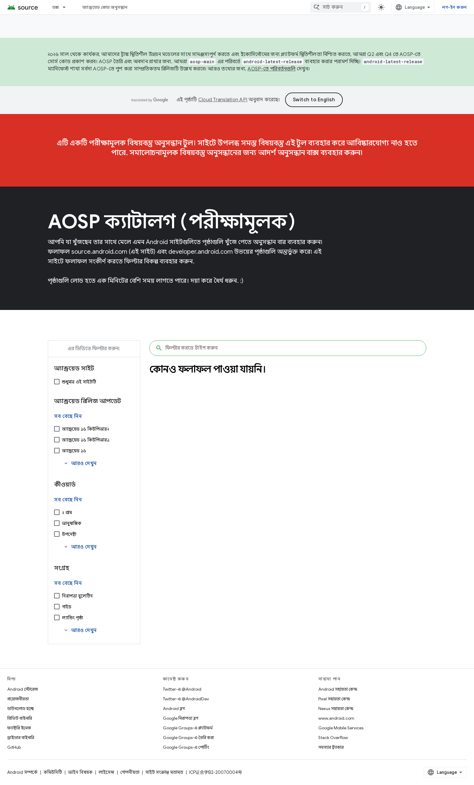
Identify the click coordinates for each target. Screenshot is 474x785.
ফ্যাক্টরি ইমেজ (19, 728)
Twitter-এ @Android (182, 689)
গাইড (66, 607)
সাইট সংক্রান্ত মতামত (164, 772)
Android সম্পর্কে (22, 772)
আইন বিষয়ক (80, 772)
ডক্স (55, 7)
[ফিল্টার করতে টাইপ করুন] (288, 348)
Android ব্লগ (174, 708)
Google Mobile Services (340, 728)
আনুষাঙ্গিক (71, 523)
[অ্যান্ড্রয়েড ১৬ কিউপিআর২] (57, 429)
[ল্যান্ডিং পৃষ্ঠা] (57, 617)
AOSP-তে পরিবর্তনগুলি (272, 69)
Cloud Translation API (222, 100)
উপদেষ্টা (69, 534)
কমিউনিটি (53, 772)
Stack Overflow (333, 737)
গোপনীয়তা (129, 772)
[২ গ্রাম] (57, 512)
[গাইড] (57, 606)
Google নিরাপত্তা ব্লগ (180, 718)
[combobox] (340, 7)
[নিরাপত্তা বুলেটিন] (57, 595)
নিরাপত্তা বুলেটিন (77, 596)
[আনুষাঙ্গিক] (57, 523)
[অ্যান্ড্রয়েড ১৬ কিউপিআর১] (57, 439)
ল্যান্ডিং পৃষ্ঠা (72, 618)
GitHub (14, 747)
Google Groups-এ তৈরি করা (188, 737)
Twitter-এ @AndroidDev (186, 699)
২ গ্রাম (67, 512)
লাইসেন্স (106, 772)
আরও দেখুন (80, 464)
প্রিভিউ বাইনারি (19, 718)
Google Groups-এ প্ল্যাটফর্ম (188, 728)
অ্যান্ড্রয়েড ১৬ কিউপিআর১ (85, 440)
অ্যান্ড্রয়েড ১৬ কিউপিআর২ (85, 429)
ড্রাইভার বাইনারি (20, 737)
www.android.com (336, 718)
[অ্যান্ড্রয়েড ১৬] (57, 450)
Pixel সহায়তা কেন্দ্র (334, 699)
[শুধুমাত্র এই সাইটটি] (57, 381)
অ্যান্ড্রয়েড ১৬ (74, 451)
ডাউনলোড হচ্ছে (20, 708)
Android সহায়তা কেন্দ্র (337, 689)
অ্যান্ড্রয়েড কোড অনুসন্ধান (104, 7)
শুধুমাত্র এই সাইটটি (79, 382)
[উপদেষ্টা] (57, 534)
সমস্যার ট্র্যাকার (331, 747)
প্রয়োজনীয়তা (18, 699)
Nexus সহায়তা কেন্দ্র (335, 708)
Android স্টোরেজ (22, 689)
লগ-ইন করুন (454, 7)
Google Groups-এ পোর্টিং (186, 747)
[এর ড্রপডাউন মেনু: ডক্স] (67, 7)
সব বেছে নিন (68, 416)
